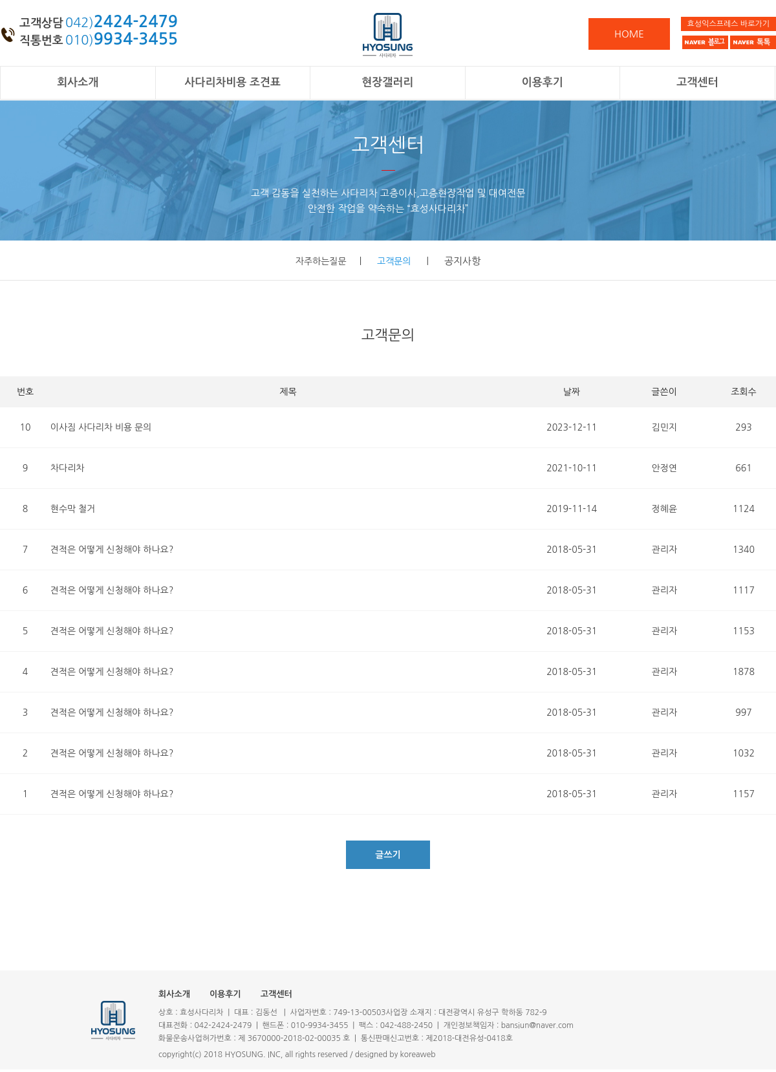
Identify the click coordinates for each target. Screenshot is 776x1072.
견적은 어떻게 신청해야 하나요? (111, 549)
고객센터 (697, 82)
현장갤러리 (387, 82)
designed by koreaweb (395, 1054)
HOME (629, 34)
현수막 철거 (73, 508)
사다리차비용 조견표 (232, 82)
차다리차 (67, 468)
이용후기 (542, 82)
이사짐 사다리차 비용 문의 (101, 427)
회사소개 (77, 82)
